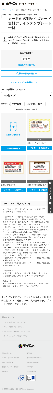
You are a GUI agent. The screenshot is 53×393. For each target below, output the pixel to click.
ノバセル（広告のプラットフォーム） (14, 322)
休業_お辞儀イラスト (9, 185)
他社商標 (5, 371)
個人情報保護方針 (8, 362)
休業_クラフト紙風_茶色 (36, 185)
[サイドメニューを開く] (3, 4)
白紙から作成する (13, 149)
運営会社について (8, 353)
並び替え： (5, 104)
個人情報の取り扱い (33, 362)
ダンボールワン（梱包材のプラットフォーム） (17, 331)
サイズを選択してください (13, 89)
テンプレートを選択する (39, 148)
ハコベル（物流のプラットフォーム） (14, 327)
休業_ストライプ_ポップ (36, 143)
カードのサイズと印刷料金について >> (26, 82)
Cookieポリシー (31, 367)
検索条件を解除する (26, 65)
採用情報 (29, 353)
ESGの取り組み (31, 371)
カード (25, 59)
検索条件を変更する (26, 73)
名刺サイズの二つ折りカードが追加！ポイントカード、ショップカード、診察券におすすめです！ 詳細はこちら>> (26, 40)
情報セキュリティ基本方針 (10, 367)
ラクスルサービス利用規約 (10, 358)
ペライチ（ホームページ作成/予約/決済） (15, 336)
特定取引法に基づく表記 (34, 358)
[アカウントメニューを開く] (50, 4)
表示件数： (32, 104)
